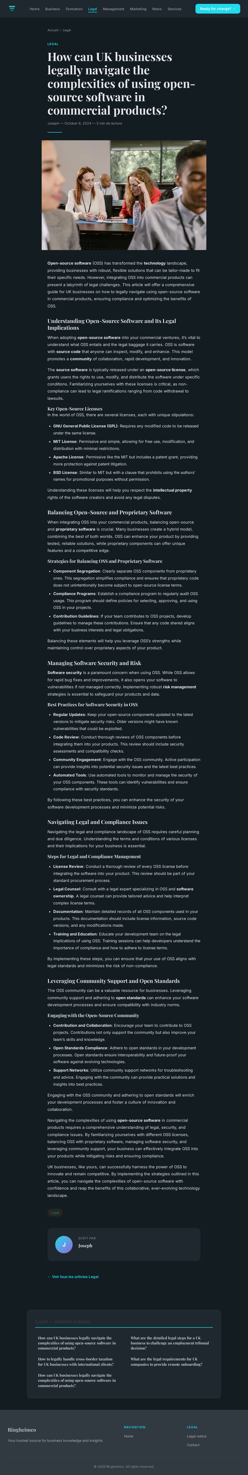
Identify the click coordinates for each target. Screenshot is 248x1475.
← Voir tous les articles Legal (73, 1276)
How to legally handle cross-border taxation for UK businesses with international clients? (76, 1361)
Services (175, 9)
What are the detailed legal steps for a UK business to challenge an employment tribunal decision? (170, 1343)
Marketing (138, 9)
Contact (193, 1445)
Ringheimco (22, 1429)
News (157, 9)
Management (113, 9)
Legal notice (196, 1436)
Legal (92, 9)
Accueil (52, 30)
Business (52, 9)
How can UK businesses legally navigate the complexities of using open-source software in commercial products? (77, 1343)
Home (34, 9)
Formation (74, 9)
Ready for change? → (218, 9)
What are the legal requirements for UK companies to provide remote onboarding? (166, 1361)
